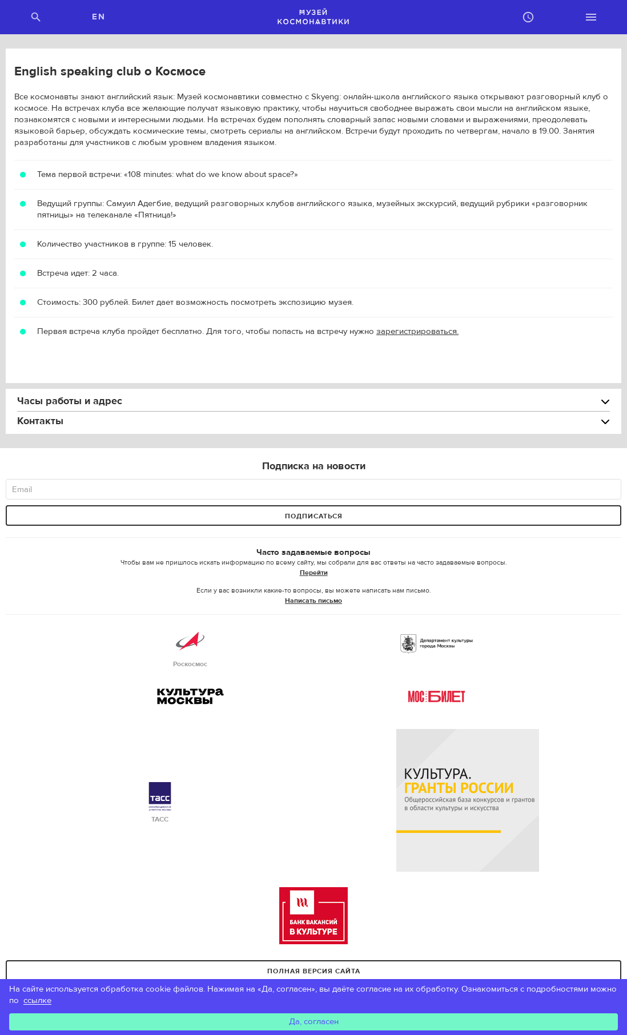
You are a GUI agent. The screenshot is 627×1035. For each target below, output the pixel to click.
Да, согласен (314, 1021)
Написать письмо (313, 600)
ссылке (37, 1000)
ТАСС (160, 803)
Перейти (314, 572)
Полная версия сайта (313, 971)
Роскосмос (190, 647)
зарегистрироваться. (417, 331)
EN (98, 16)
